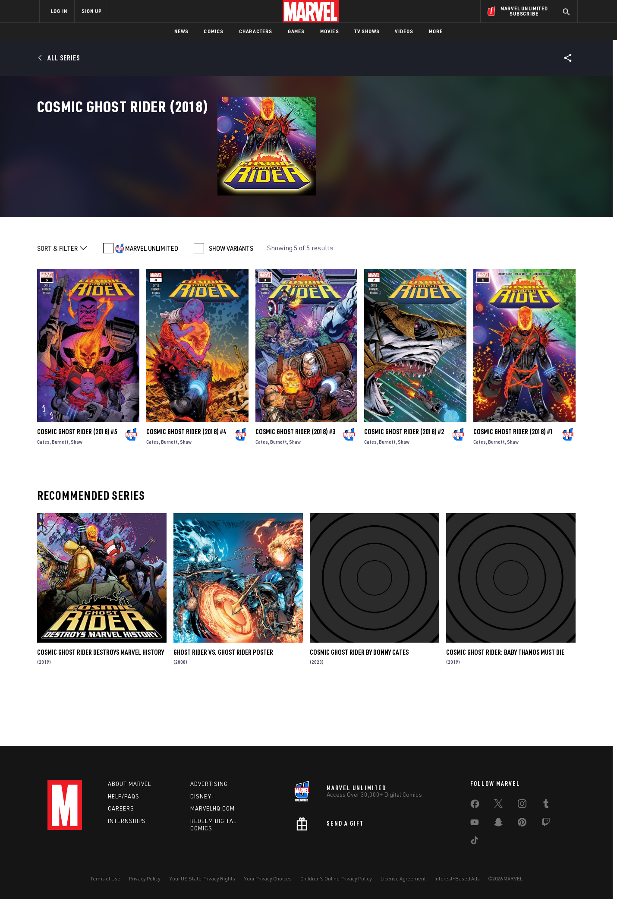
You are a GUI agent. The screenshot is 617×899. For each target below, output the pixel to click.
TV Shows (367, 31)
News (181, 31)
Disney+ (202, 796)
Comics (213, 31)
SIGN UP (91, 11)
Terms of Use (105, 878)
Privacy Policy (145, 878)
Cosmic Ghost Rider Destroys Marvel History (100, 704)
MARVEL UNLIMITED (151, 300)
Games (296, 31)
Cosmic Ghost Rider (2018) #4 (186, 483)
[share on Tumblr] (545, 805)
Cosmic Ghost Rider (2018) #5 (77, 483)
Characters (255, 31)
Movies (329, 31)
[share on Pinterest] (522, 824)
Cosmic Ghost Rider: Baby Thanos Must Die (505, 704)
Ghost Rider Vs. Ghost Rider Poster (223, 704)
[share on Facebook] (474, 805)
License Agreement (403, 878)
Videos (404, 31)
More (436, 31)
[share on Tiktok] (474, 842)
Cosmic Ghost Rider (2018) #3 (295, 483)
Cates (43, 494)
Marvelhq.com (212, 808)
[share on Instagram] (522, 805)
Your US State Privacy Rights (202, 878)
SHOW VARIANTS (231, 300)
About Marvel (129, 783)
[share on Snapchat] (498, 824)
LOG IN (59, 11)
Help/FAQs (123, 796)
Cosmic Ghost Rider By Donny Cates (359, 704)
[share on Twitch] (545, 824)
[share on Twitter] (498, 805)
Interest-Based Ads (457, 878)
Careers (121, 808)
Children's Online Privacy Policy (336, 878)
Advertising (209, 783)
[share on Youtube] (474, 824)
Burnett (60, 494)
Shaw (76, 494)
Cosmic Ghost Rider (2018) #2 (404, 483)
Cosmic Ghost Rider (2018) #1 (513, 483)
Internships (127, 820)
